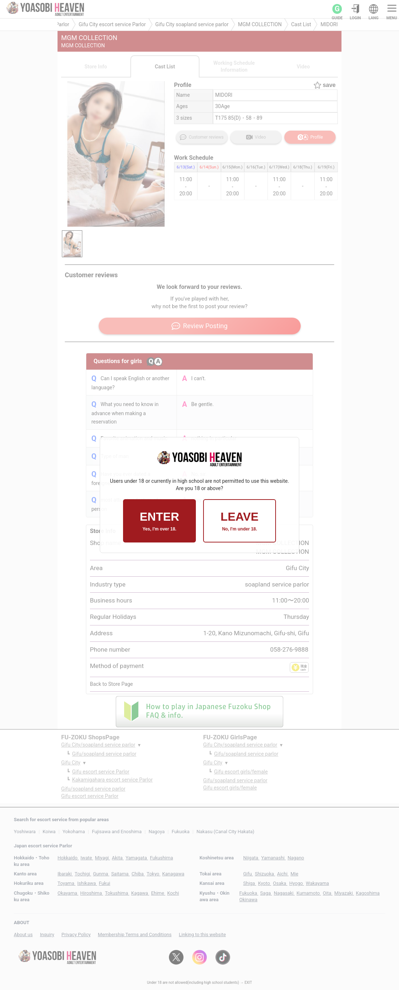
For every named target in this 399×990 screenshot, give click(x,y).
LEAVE (239, 521)
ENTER (159, 521)
